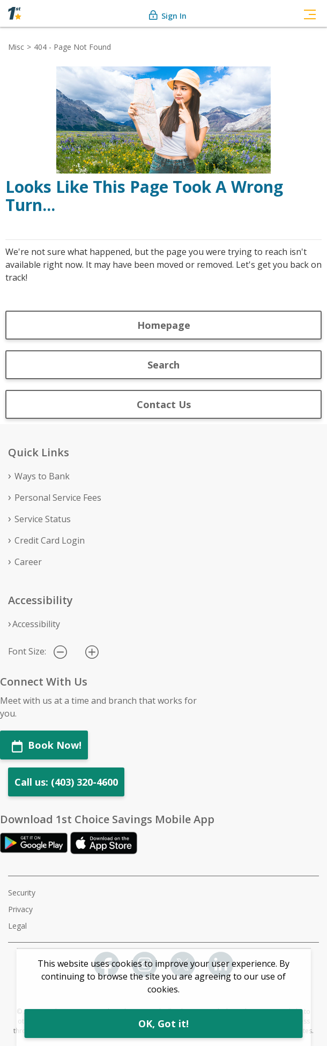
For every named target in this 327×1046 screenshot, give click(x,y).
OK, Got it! (163, 1023)
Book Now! (46, 745)
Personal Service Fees (57, 497)
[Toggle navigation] (309, 13)
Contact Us (164, 404)
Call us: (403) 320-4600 (66, 782)
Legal (17, 926)
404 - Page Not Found (72, 47)
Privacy (20, 909)
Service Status (42, 519)
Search (163, 364)
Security (21, 892)
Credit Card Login (49, 540)
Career (28, 562)
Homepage (163, 325)
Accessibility (36, 624)
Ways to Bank (42, 476)
